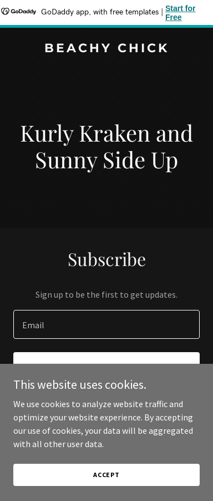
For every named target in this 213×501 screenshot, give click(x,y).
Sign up (106, 368)
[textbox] (106, 324)
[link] (106, 48)
